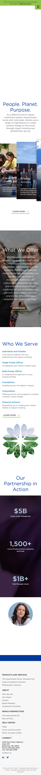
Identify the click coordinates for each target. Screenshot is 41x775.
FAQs (4, 727)
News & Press (7, 719)
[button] (20, 212)
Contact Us (6, 753)
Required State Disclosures (28, 768)
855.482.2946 (13, 748)
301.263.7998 (11, 750)
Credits (7, 770)
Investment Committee (11, 706)
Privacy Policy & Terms (10, 768)
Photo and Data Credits (12, 733)
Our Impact (6, 697)
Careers (5, 700)
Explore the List (25, 4)
